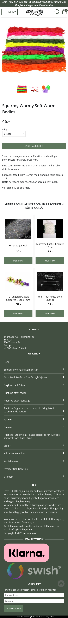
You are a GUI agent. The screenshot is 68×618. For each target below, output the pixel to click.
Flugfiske (20, 5)
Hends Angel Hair (18, 245)
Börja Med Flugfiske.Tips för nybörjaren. (34, 377)
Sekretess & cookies (34, 453)
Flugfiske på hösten (34, 385)
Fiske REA (13, 2)
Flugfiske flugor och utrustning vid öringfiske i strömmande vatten (34, 410)
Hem (34, 362)
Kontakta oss (34, 461)
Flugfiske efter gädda (34, 392)
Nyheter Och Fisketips (34, 469)
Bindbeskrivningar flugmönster (34, 369)
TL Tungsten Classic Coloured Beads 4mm (18, 298)
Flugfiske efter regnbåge (34, 400)
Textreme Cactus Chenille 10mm (50, 245)
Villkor (34, 445)
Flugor (29, 5)
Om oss (34, 427)
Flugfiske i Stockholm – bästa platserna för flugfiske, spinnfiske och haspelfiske (34, 436)
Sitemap (34, 476)
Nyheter (34, 419)
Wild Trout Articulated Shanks (50, 298)
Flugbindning (45, 5)
